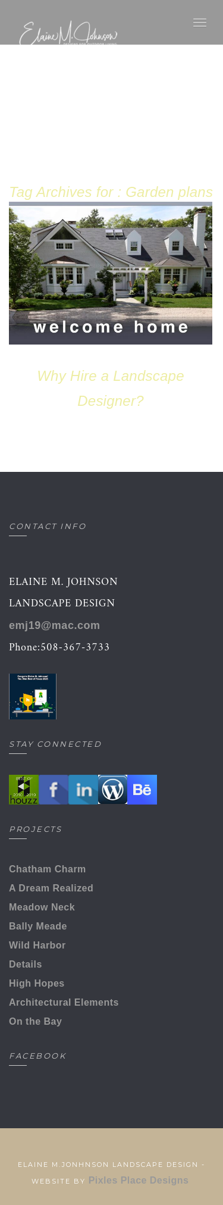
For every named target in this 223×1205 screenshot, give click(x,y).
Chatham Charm (47, 869)
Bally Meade (38, 926)
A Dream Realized (51, 888)
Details (25, 964)
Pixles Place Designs (140, 1180)
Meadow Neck (42, 907)
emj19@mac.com (54, 625)
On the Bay (35, 1021)
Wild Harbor (37, 945)
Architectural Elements (64, 1002)
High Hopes (37, 983)
